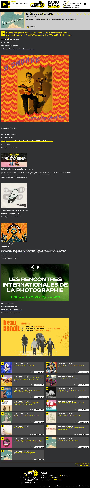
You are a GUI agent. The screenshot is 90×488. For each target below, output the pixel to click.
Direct (13, 1)
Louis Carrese (75, 486)
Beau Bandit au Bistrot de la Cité (11, 309)
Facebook (33, 26)
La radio (66, 1)
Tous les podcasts (82, 463)
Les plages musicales (19, 3)
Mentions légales (84, 486)
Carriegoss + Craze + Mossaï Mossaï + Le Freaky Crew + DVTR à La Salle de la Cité (27, 141)
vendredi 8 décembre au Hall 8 (11, 213)
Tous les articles (82, 465)
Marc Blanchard (58, 486)
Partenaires (46, 477)
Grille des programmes (72, 3)
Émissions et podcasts (71, 5)
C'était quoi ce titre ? (50, 476)
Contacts (65, 476)
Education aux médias (71, 7)
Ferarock (57, 480)
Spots (56, 477)
